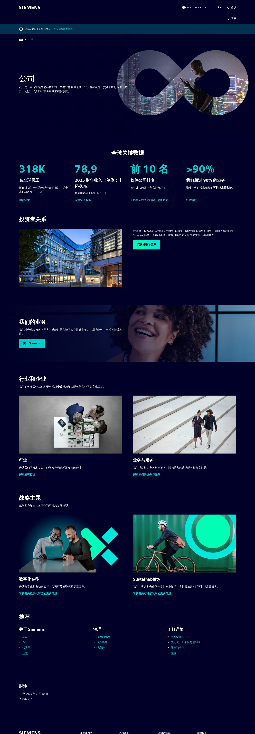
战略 (25, 636)
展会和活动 (177, 647)
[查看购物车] (219, 7)
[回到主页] (21, 39)
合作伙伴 (176, 636)
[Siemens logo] (29, 7)
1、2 (39, 191)
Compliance (103, 636)
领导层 (26, 647)
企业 (25, 642)
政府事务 (102, 642)
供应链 (101, 647)
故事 (173, 653)
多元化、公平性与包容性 (186, 642)
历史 (25, 653)
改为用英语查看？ (63, 29)
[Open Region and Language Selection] (194, 7)
